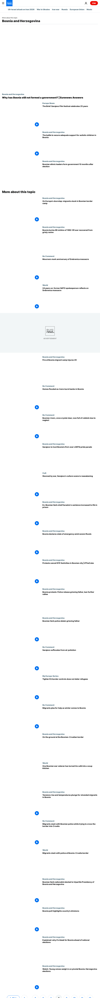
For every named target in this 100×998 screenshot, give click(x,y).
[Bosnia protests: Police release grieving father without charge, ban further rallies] (70, 602)
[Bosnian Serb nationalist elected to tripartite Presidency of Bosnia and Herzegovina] (70, 892)
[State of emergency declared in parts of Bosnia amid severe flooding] (70, 544)
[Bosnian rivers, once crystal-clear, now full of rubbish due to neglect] (70, 428)
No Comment (48, 256)
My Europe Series (50, 676)
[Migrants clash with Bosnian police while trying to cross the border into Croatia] (70, 834)
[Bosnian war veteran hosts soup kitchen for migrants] (70, 776)
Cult (44, 473)
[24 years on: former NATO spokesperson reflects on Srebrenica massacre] (70, 298)
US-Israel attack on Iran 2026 (21, 9)
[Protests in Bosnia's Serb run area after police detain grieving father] (70, 631)
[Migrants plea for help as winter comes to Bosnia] (70, 718)
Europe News (48, 103)
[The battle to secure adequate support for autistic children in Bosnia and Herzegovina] (70, 145)
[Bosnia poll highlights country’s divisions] (70, 921)
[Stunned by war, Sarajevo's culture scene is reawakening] (70, 486)
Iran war (55, 9)
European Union (77, 9)
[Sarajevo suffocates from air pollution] (70, 660)
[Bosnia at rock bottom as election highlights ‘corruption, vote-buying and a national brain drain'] (70, 950)
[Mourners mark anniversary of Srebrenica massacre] (70, 269)
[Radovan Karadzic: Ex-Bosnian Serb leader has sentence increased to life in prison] (70, 515)
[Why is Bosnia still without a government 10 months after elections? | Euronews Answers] (50, 97)
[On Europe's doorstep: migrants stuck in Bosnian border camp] (70, 211)
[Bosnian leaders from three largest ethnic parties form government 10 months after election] (70, 174)
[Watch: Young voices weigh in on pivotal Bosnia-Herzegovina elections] (70, 979)
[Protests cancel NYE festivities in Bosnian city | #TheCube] (70, 573)
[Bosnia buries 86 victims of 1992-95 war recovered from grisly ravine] (70, 240)
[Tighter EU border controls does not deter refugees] (70, 689)
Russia (65, 9)
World (45, 285)
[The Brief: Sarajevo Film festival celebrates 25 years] (70, 116)
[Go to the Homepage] (9, 3)
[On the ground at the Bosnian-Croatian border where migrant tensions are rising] (70, 747)
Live (94, 3)
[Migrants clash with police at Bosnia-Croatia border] (70, 863)
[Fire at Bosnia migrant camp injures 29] (70, 370)
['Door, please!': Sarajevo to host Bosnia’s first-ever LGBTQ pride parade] (70, 457)
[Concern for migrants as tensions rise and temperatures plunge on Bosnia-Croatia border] (70, 805)
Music (89, 9)
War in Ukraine (43, 9)
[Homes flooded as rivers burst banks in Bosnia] (70, 399)
